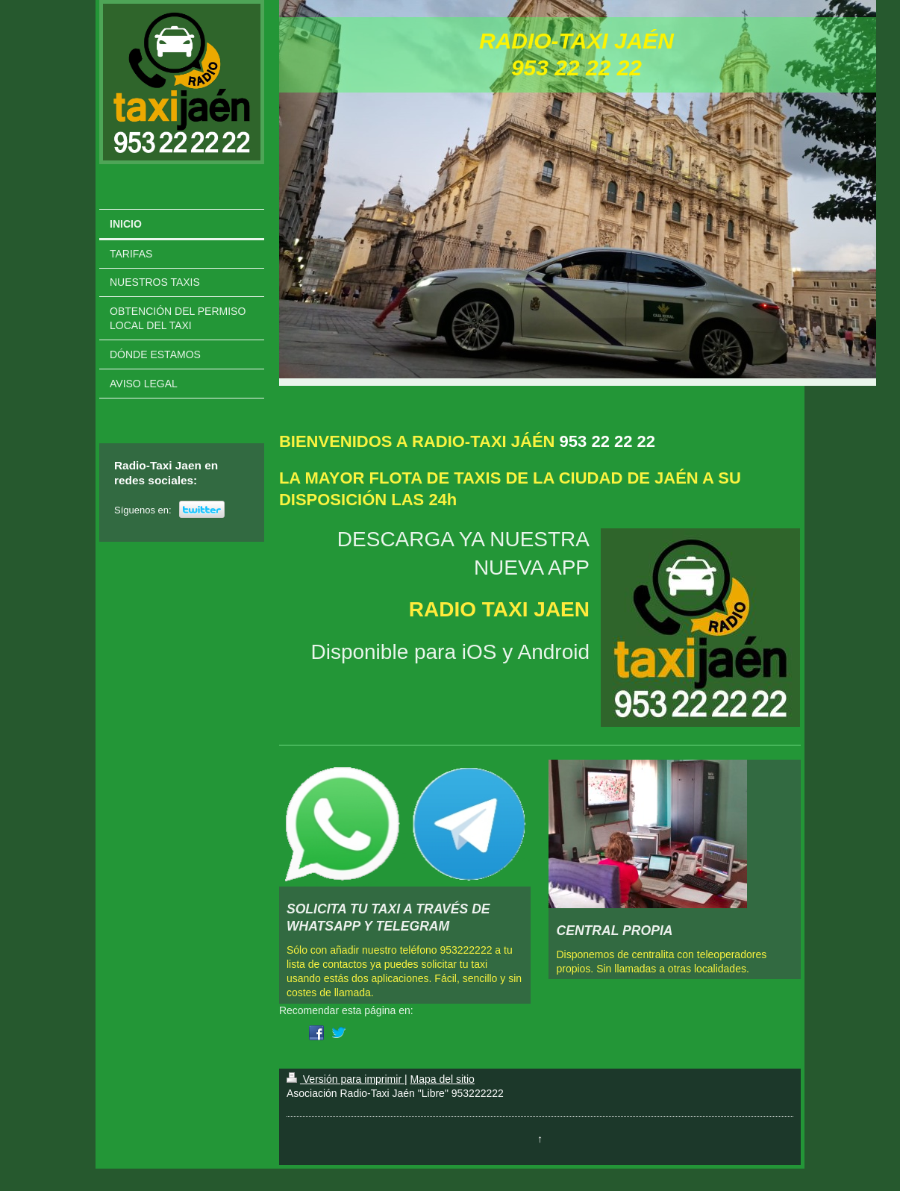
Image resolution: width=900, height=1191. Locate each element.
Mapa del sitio (442, 1079)
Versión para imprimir (345, 1079)
